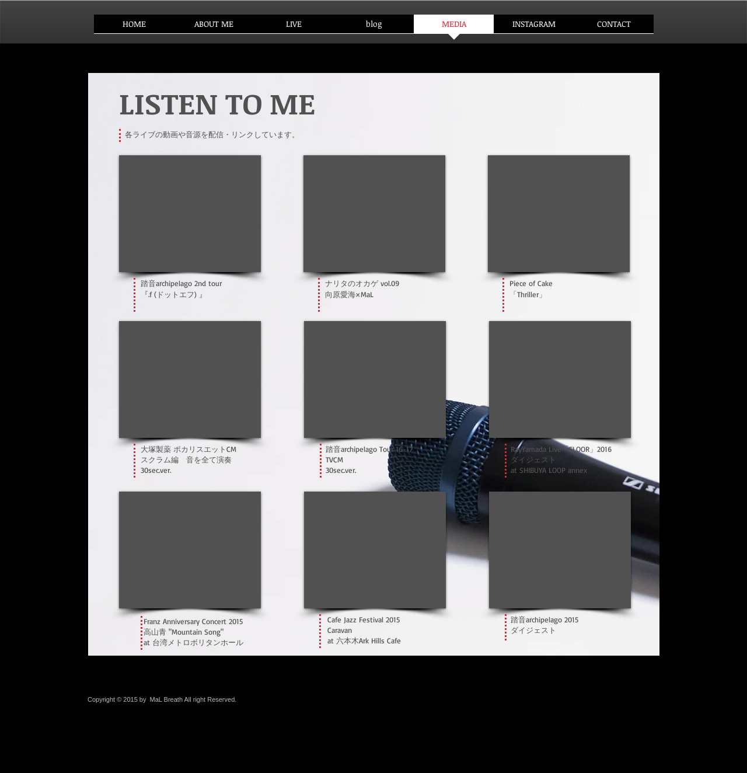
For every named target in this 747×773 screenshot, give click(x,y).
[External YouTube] (190, 550)
